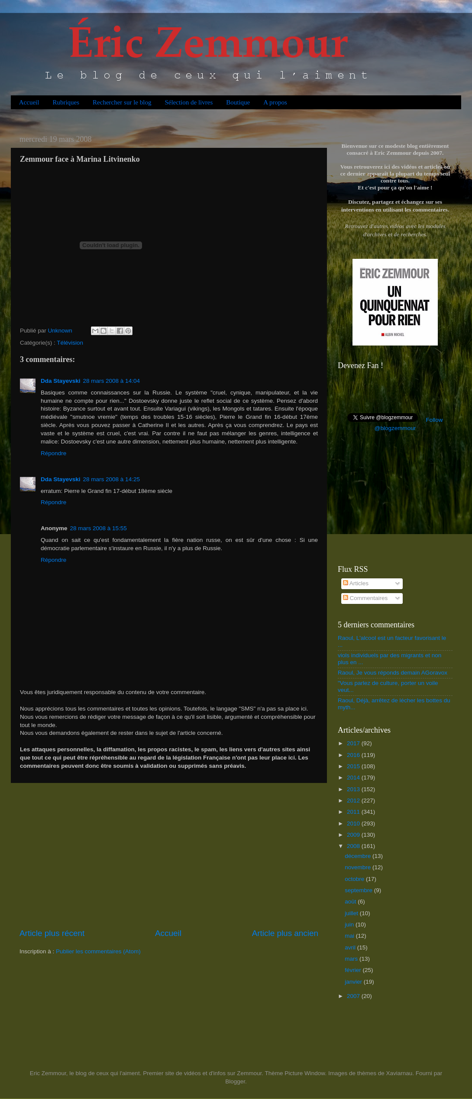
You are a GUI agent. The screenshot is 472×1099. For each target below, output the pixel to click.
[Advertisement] (168, 855)
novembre (358, 867)
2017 (354, 743)
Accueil (29, 102)
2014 (354, 777)
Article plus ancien (285, 933)
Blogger (235, 1081)
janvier (354, 981)
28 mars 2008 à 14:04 (111, 381)
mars (352, 959)
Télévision (70, 342)
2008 (354, 846)
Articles (356, 583)
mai (350, 936)
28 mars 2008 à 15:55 (98, 528)
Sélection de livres (189, 102)
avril (351, 947)
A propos (275, 102)
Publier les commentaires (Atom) (98, 951)
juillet (352, 913)
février (353, 970)
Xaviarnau (399, 1073)
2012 (354, 800)
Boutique (238, 102)
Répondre (53, 453)
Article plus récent (51, 933)
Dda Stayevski (61, 381)
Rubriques (65, 102)
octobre (355, 879)
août (351, 901)
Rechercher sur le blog (122, 102)
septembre (359, 890)
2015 (354, 766)
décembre (358, 856)
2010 (354, 823)
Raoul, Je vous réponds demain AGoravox (392, 672)
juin (350, 924)
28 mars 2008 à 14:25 (111, 479)
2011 (354, 812)
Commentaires (365, 598)
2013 (354, 789)
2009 (354, 835)
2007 (354, 996)
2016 (354, 755)
